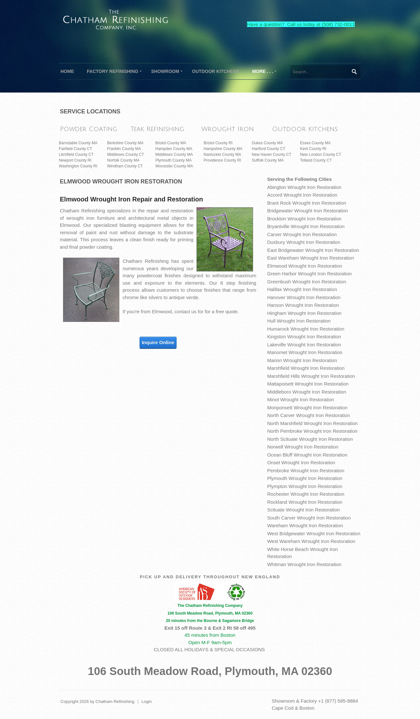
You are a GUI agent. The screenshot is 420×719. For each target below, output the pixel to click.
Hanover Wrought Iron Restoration (304, 297)
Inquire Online (158, 342)
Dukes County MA (267, 143)
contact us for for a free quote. (207, 311)
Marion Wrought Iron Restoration (302, 360)
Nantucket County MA (222, 154)
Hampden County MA (173, 148)
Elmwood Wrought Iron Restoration (304, 266)
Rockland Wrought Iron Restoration (304, 502)
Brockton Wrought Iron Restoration (304, 218)
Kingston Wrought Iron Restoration (304, 336)
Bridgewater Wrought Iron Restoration (307, 210)
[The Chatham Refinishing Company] (115, 19)
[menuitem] (112, 71)
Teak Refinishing (157, 129)
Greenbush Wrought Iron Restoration (306, 281)
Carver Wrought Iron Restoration (302, 234)
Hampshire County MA (223, 148)
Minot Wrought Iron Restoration (300, 399)
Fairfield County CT (75, 148)
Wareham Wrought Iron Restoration (305, 525)
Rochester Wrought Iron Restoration (305, 494)
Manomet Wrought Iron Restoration (304, 352)
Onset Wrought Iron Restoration (301, 462)
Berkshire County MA (125, 143)
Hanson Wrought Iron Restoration (303, 305)
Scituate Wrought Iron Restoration (303, 509)
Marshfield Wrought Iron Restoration (306, 368)
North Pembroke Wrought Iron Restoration (312, 431)
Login (147, 701)
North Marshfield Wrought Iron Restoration (312, 423)
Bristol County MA (170, 143)
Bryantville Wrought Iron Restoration (306, 226)
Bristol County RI (218, 143)
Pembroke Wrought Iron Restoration (305, 470)
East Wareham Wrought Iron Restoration (310, 258)
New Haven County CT (271, 154)
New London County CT (320, 154)
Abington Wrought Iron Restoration (304, 187)
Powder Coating (88, 129)
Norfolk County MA (123, 160)
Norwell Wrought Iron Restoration (302, 446)
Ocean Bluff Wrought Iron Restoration (307, 454)
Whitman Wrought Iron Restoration (304, 564)
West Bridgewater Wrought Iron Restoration (314, 533)
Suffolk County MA (268, 160)
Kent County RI (313, 148)
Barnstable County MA (78, 143)
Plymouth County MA (173, 160)
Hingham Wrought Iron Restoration (304, 313)
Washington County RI (78, 166)
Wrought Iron (227, 129)
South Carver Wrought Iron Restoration (309, 517)
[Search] (325, 72)
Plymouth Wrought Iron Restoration (304, 478)
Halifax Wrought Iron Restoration (302, 289)
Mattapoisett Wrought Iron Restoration (308, 383)
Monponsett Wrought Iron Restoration (307, 407)
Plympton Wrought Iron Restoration (304, 486)
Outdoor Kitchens (305, 129)
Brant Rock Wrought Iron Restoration (306, 203)
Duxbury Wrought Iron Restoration (303, 242)
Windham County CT (125, 166)
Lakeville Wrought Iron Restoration (304, 344)
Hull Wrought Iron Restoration (299, 321)
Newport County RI (75, 160)
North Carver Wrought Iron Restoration (308, 415)
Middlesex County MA (174, 154)
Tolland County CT (316, 160)
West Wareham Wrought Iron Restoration (311, 541)
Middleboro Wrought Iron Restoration (306, 392)
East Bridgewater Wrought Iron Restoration (313, 250)
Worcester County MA (174, 166)
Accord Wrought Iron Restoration (302, 195)
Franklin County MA (124, 148)
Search (354, 72)
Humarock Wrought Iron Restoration (305, 329)
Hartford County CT (268, 148)
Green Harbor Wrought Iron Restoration (309, 273)
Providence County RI (222, 160)
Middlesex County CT (125, 154)
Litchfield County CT (76, 154)
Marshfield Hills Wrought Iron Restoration (311, 376)
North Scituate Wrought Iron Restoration (310, 439)
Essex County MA (315, 143)
